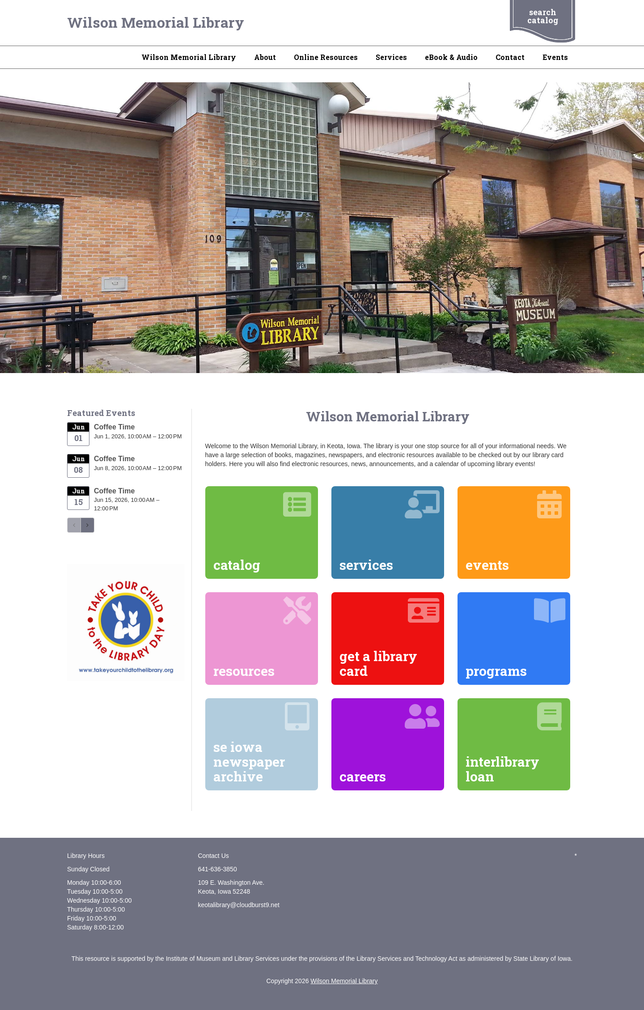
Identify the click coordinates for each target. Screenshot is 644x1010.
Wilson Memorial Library (155, 22)
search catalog (542, 16)
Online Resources (326, 57)
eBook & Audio (451, 57)
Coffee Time (114, 427)
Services (391, 57)
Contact (510, 57)
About (265, 57)
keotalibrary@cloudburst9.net (239, 904)
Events (555, 57)
